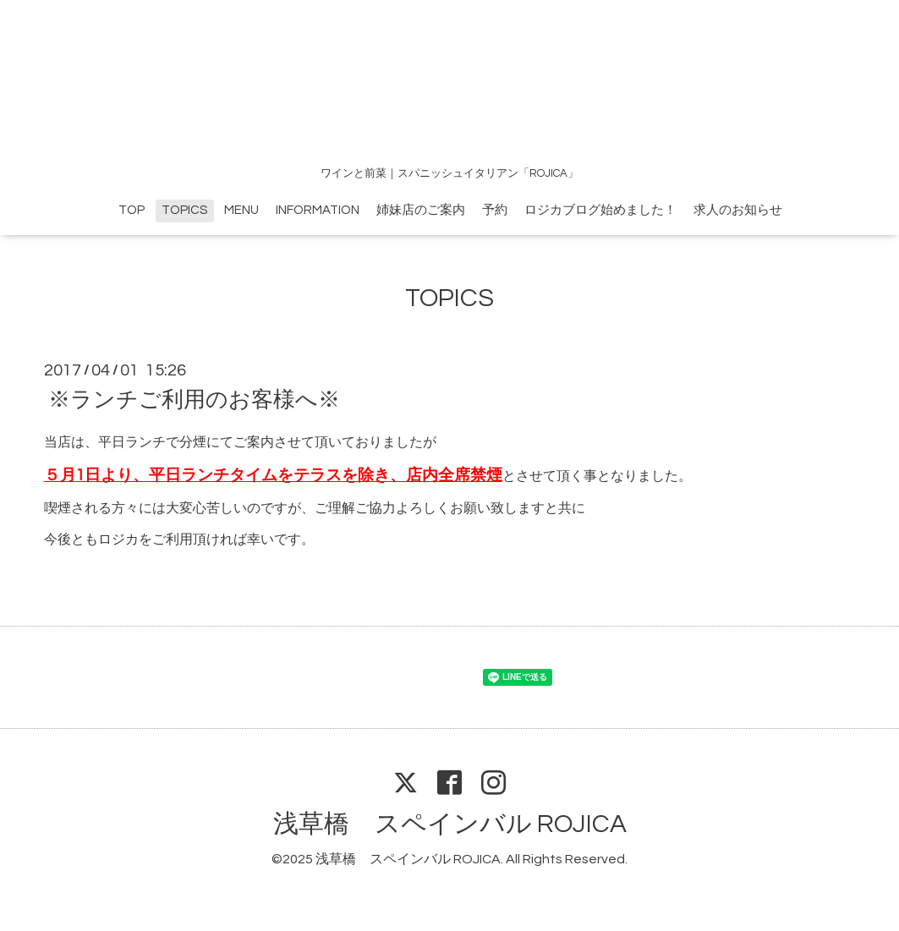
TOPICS (184, 210)
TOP (131, 210)
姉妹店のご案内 (420, 210)
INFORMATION (317, 210)
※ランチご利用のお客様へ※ (194, 400)
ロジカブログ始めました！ (600, 210)
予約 (494, 210)
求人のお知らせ (737, 210)
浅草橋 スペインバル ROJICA (450, 824)
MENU (241, 210)
